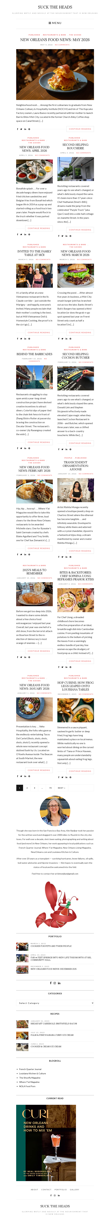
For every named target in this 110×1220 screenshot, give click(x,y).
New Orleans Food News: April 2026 (34, 148)
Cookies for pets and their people (51, 946)
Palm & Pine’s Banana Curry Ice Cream (52, 1035)
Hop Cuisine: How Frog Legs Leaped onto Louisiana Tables (76, 686)
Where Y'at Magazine (29, 1082)
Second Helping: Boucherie (76, 146)
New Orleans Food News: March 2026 (76, 253)
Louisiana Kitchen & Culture (32, 1073)
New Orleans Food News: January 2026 (34, 686)
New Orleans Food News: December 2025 (54, 969)
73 (50, 788)
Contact (46, 1190)
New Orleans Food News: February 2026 (34, 468)
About (34, 1190)
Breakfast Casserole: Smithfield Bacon (54, 1023)
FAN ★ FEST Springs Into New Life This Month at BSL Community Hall (61, 958)
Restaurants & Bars (54, 35)
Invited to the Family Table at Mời (34, 253)
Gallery (74, 1190)
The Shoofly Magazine (29, 1077)
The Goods (75, 35)
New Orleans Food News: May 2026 (55, 39)
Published (34, 35)
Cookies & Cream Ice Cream (46, 1046)
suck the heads (55, 7)
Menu (55, 23)
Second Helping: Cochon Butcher (75, 355)
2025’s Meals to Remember (34, 571)
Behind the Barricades (34, 354)
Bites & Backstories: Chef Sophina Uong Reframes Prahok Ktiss (76, 576)
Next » (61, 788)
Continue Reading (80, 129)
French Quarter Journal (30, 1069)
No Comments (62, 45)
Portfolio (61, 1190)
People (68, 458)
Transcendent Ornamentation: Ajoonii (76, 465)
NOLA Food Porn (27, 1086)
